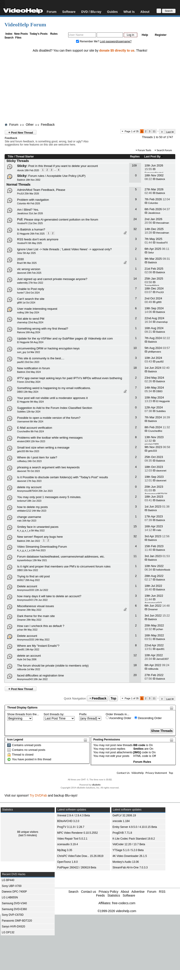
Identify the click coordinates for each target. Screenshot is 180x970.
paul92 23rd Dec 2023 (28, 362)
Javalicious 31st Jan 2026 (30, 213)
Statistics (113, 895)
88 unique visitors (27, 831)
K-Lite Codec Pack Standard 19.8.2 (133, 838)
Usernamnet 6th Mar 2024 (30, 421)
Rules (54, 33)
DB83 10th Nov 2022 (27, 570)
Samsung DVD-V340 (14, 903)
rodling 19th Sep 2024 (28, 312)
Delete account (27, 586)
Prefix (83, 714)
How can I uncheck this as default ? (40, 626)
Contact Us (123, 772)
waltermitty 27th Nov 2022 (30, 283)
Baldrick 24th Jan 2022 (28, 541)
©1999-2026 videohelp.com (117, 911)
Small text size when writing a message (43, 447)
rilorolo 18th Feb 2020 (28, 170)
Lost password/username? (116, 41)
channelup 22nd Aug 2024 (30, 322)
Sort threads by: (54, 714)
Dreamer (153, 609)
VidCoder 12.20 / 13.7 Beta (128, 844)
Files (18, 37)
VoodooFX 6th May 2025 (29, 243)
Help (145, 34)
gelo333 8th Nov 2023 (28, 451)
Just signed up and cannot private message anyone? (52, 279)
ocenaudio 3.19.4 (67, 844)
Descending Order (148, 718)
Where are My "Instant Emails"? (38, 645)
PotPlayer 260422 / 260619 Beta (76, 867)
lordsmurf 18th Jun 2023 (29, 501)
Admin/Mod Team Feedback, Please (41, 189)
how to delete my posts (32, 507)
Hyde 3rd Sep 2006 (26, 659)
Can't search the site (30, 299)
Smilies (138, 748)
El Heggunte (163, 401)
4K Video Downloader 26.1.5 (129, 856)
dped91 (160, 649)
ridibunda (153, 668)
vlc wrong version (28, 269)
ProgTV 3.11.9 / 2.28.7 (70, 827)
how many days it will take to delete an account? (49, 596)
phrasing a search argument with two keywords (48, 467)
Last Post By (153, 156)
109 (134, 165)
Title (10, 156)
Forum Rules (142, 761)
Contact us (88, 891)
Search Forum (164, 150)
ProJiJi (160, 292)
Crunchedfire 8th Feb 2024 (30, 431)
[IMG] (137, 752)
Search (9, 37)
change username (29, 517)
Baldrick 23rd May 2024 (29, 372)
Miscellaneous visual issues (35, 606)
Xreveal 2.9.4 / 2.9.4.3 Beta (73, 815)
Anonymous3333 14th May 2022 (33, 639)
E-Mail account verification (34, 427)
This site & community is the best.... (40, 358)
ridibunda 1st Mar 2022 (28, 669)
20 (135, 675)
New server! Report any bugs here (40, 536)
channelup (162, 322)
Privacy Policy (108, 891)
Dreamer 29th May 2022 (29, 610)
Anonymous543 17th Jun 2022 (32, 600)
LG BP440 (8, 880)
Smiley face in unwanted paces (37, 526)
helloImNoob (163, 569)
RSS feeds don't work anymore (37, 239)
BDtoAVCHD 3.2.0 (68, 821)
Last (170, 132)
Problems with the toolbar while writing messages (50, 437)
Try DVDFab (38, 795)
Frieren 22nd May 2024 (28, 382)
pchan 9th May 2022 (27, 629)
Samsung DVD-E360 (14, 909)
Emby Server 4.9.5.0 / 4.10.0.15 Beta (134, 827)
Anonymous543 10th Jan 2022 (32, 679)
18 (135, 367)
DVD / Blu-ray (91, 11)
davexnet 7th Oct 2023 (28, 471)
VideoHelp (137, 772)
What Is (129, 11)
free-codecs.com (123, 903)
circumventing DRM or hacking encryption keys (48, 348)
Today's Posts (38, 33)
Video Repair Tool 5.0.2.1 (72, 838)
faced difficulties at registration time (40, 675)
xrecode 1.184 (121, 821)
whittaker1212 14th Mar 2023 (31, 511)
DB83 (159, 391)
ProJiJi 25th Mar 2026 (28, 193)
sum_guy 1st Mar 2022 (28, 352)
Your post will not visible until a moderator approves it (52, 398)
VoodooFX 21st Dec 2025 (30, 223)
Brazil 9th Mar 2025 (27, 263)
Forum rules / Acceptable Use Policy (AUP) (57, 176)
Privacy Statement (156, 772)
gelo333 (152, 450)
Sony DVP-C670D (13, 914)
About (144, 11)
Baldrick (160, 179)
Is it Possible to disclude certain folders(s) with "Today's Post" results (62, 477)
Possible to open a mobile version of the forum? (49, 417)
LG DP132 (8, 932)
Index (8, 33)
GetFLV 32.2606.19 (124, 815)
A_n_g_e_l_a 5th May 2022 (31, 530)
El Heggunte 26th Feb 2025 (31, 233)
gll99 (158, 302)
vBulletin (96, 784)
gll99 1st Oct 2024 (26, 302)
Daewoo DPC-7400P (14, 891)
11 (154, 131)
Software (68, 11)
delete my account (29, 487)
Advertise (137, 891)
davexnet (161, 470)
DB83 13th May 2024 (27, 392)
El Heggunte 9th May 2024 (30, 402)
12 (135, 655)
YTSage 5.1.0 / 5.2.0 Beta (128, 850)
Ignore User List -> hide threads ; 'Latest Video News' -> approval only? (64, 249)
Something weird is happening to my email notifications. (54, 388)
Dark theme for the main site (36, 616)
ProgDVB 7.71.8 (122, 832)
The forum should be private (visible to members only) (53, 665)
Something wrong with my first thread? (42, 328)
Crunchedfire (155, 431)
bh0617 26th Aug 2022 (28, 580)
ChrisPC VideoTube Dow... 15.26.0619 (80, 856)
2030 (20, 259)
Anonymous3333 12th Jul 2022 (32, 590)
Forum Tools (144, 150)
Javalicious (154, 213)
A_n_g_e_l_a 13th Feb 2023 (31, 550)
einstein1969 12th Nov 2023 (31, 441)
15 (135, 526)
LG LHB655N (10, 897)
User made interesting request (37, 308)
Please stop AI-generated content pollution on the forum (61, 219)
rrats (158, 530)
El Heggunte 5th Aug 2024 (30, 342)
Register (160, 34)
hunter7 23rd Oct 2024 (28, 292)
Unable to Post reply (30, 289)
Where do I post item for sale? (37, 457)
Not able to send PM (30, 318)
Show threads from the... (23, 714)
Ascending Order (118, 718)
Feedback (47, 124)
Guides (112, 11)
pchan (159, 629)
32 (135, 229)
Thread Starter (24, 156)
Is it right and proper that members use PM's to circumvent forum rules (63, 566)
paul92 (160, 361)
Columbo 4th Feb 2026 (28, 203)
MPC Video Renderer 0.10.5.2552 (77, 832)
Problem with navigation (33, 199)
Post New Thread (20, 132)
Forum (51, 11)
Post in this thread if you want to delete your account (63, 166)
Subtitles (161, 411)
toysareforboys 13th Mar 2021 (32, 560)
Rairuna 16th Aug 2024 (28, 332)
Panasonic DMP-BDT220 (17, 920)
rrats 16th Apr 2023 (26, 520)
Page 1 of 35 (132, 131)
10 (135, 348)
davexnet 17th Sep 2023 (29, 481)
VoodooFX (162, 242)
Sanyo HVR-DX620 (13, 926)
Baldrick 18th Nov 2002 (28, 180)
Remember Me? (88, 41)
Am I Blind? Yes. (28, 209)
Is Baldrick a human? (31, 229)
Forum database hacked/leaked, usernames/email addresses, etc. (61, 556)
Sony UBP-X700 (11, 886)
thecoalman (162, 222)
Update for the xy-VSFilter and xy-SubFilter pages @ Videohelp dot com (65, 338)
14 (135, 278)
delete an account (29, 655)
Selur (151, 252)
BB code (139, 745)
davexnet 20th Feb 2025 (29, 273)
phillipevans (154, 351)
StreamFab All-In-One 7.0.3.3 (130, 867)
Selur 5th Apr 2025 (26, 253)
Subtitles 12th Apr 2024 (28, 411)
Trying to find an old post (33, 576)
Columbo (153, 203)
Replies (135, 156)
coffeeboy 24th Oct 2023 (29, 461)
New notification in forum (33, 368)
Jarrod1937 (162, 659)
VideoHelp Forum (25, 24)
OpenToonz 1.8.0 (67, 861)
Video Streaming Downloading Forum (42, 546)
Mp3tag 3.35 (64, 850)
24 (135, 219)
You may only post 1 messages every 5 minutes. (49, 497)
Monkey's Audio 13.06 (125, 861)
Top (113, 698)
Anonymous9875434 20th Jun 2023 (35, 491)
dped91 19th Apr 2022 (28, 649)
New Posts (21, 33)
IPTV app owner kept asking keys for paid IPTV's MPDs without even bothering (69, 378)
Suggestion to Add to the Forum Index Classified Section (54, 408)
